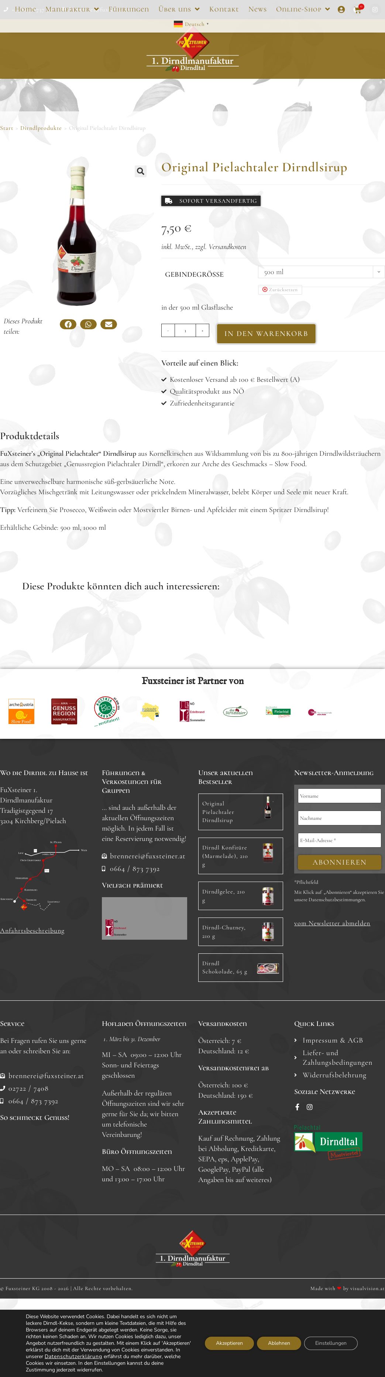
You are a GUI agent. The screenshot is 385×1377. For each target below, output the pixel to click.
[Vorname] (339, 795)
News (257, 9)
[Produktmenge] (185, 330)
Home (25, 9)
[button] (141, 171)
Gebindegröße (194, 274)
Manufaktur (72, 9)
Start (6, 128)
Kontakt (224, 9)
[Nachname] (339, 818)
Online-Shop (303, 9)
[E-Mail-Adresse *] (339, 840)
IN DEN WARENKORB (266, 333)
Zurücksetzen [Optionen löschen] (283, 290)
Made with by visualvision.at (347, 1288)
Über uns (179, 9)
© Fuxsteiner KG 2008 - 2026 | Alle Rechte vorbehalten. (66, 1288)
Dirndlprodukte (41, 128)
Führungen (129, 9)
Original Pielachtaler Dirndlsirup (218, 812)
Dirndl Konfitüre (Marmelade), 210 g (225, 856)
